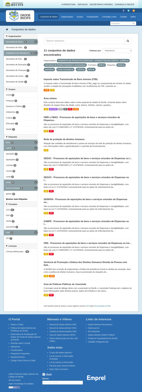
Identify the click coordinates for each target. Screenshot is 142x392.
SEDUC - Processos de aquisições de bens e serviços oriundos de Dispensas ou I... (88, 158)
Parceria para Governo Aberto (62, 366)
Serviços (83, 4)
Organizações (67, 17)
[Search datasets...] (84, 41)
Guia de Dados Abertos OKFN (62, 335)
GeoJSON (53, 109)
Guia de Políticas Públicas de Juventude (65, 284)
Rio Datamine (94, 331)
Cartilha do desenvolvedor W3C (63, 331)
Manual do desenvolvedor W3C (62, 328)
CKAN (47, 374)
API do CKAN (14, 380)
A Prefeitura (69, 4)
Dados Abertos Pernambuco (100, 324)
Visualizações (92, 17)
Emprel (96, 378)
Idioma (45, 378)
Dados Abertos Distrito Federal (101, 335)
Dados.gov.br (93, 328)
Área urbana (50, 98)
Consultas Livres (109, 17)
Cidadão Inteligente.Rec (98, 342)
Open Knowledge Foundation (21, 384)
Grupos (80, 17)
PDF (70, 109)
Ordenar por (95, 51)
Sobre (133, 17)
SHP (60, 109)
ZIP (65, 109)
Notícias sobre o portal (20, 343)
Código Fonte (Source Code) (23, 360)
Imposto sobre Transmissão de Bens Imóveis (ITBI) (71, 79)
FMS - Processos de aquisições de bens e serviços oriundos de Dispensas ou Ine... (87, 243)
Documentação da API (102, 306)
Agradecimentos (18, 357)
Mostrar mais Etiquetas (16, 199)
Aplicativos (15, 347)
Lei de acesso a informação (61, 362)
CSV (52, 90)
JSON (47, 90)
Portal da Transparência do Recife (102, 338)
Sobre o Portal (17, 324)
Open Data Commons (58, 369)
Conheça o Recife (124, 4)
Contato (123, 17)
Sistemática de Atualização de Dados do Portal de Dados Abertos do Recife (26, 337)
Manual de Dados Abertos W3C (63, 324)
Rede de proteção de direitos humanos (64, 139)
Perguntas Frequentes (20, 353)
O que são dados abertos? (60, 352)
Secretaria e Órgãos (101, 4)
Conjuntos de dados (49, 17)
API (88, 306)
